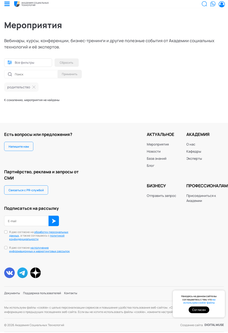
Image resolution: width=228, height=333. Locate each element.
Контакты (79, 295)
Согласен (199, 310)
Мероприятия (158, 144)
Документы (13, 295)
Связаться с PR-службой (26, 190)
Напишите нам (19, 146)
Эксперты (194, 158)
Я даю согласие (39, 249)
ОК (54, 221)
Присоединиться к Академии (201, 198)
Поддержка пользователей (47, 295)
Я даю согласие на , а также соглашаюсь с (38, 235)
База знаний (156, 158)
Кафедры (193, 151)
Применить (68, 74)
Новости (154, 151)
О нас (190, 144)
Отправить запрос (161, 195)
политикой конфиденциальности (37, 237)
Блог (150, 165)
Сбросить (68, 63)
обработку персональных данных (38, 233)
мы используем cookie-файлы (199, 301)
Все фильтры (25, 62)
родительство (18, 87)
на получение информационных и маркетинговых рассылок (39, 249)
